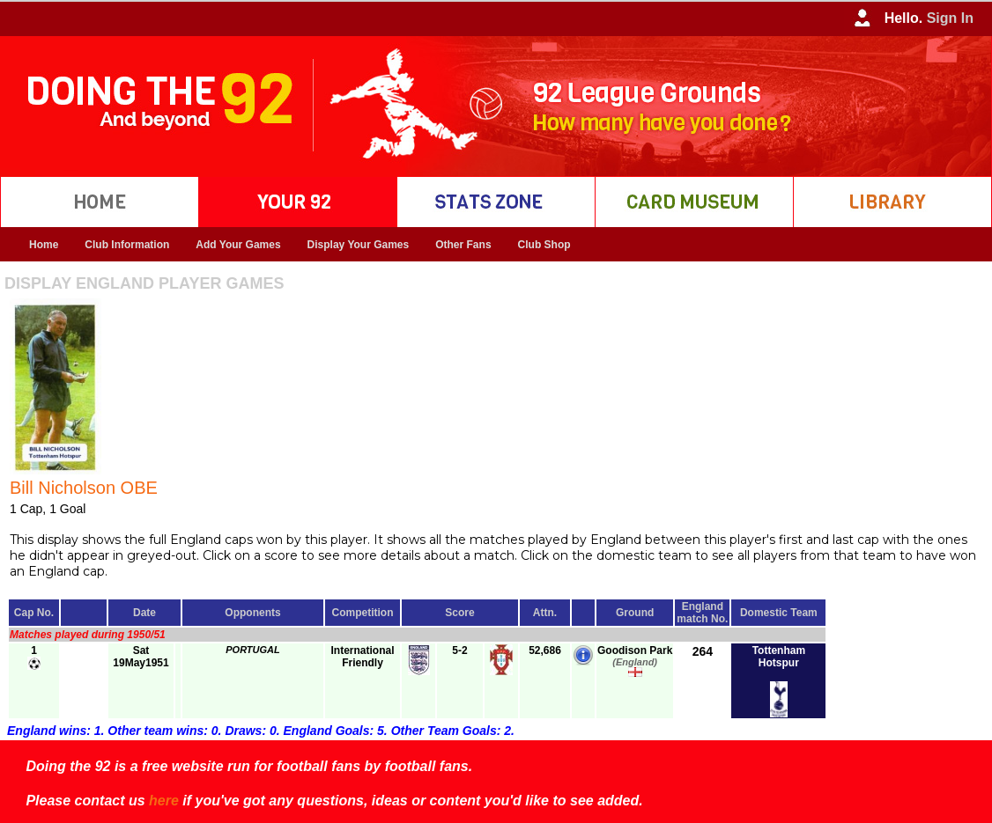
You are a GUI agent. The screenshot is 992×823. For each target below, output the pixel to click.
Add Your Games (238, 245)
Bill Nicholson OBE (84, 487)
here (164, 800)
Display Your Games (358, 245)
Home (43, 245)
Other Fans (463, 245)
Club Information (127, 245)
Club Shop (544, 245)
